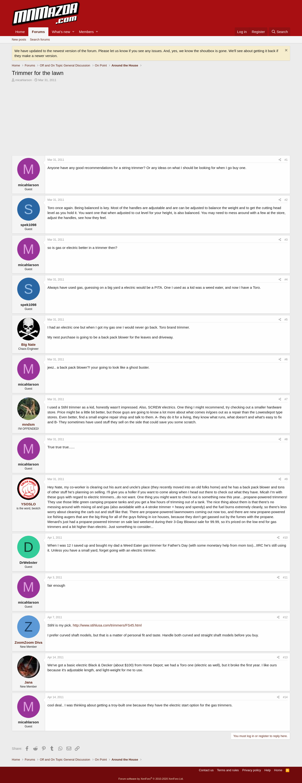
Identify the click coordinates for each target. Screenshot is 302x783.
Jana (28, 682)
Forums (38, 32)
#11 (285, 577)
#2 (286, 200)
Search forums (40, 39)
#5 (286, 319)
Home (20, 32)
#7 (286, 399)
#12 (285, 617)
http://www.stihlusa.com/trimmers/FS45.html (107, 625)
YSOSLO (28, 504)
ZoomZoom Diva (28, 642)
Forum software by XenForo (151, 778)
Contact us (206, 770)
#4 (286, 279)
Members (86, 32)
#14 (285, 697)
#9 (286, 479)
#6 (286, 359)
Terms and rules (228, 770)
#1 (286, 159)
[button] (73, 31)
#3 (286, 239)
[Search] (279, 31)
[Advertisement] (151, 120)
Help (267, 770)
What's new (61, 32)
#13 (285, 657)
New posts (19, 39)
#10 (285, 537)
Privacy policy (251, 770)
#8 (286, 439)
